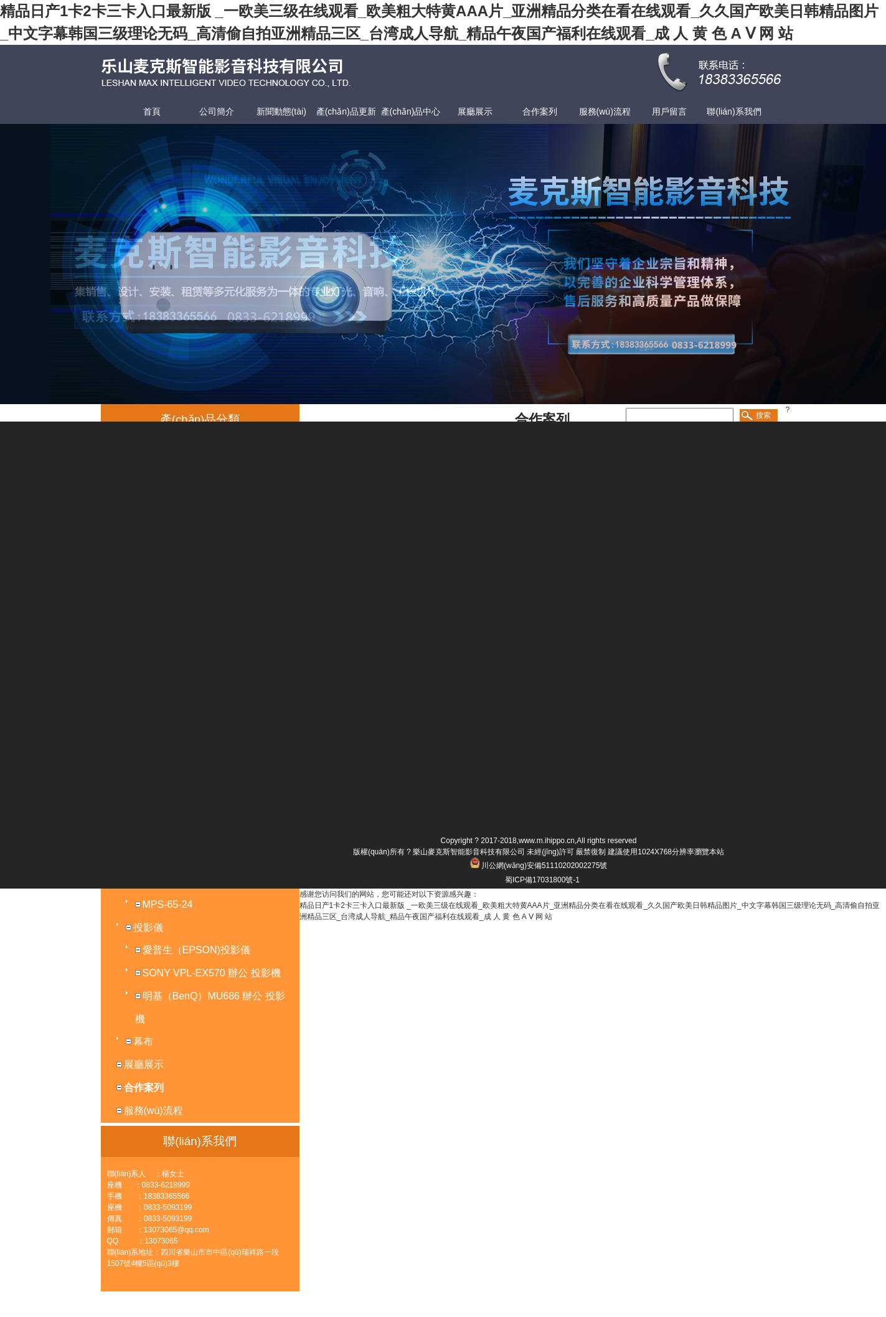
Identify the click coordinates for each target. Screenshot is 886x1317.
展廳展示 (475, 111)
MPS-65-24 (168, 904)
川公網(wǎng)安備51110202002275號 (544, 865)
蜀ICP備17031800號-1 (542, 880)
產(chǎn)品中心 (411, 111)
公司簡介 (216, 111)
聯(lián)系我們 (734, 111)
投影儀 (148, 927)
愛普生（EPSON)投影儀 (196, 950)
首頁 (152, 111)
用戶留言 (669, 111)
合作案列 (539, 111)
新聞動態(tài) (281, 111)
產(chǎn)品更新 (346, 111)
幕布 (143, 1041)
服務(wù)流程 (605, 111)
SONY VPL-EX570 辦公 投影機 (212, 973)
